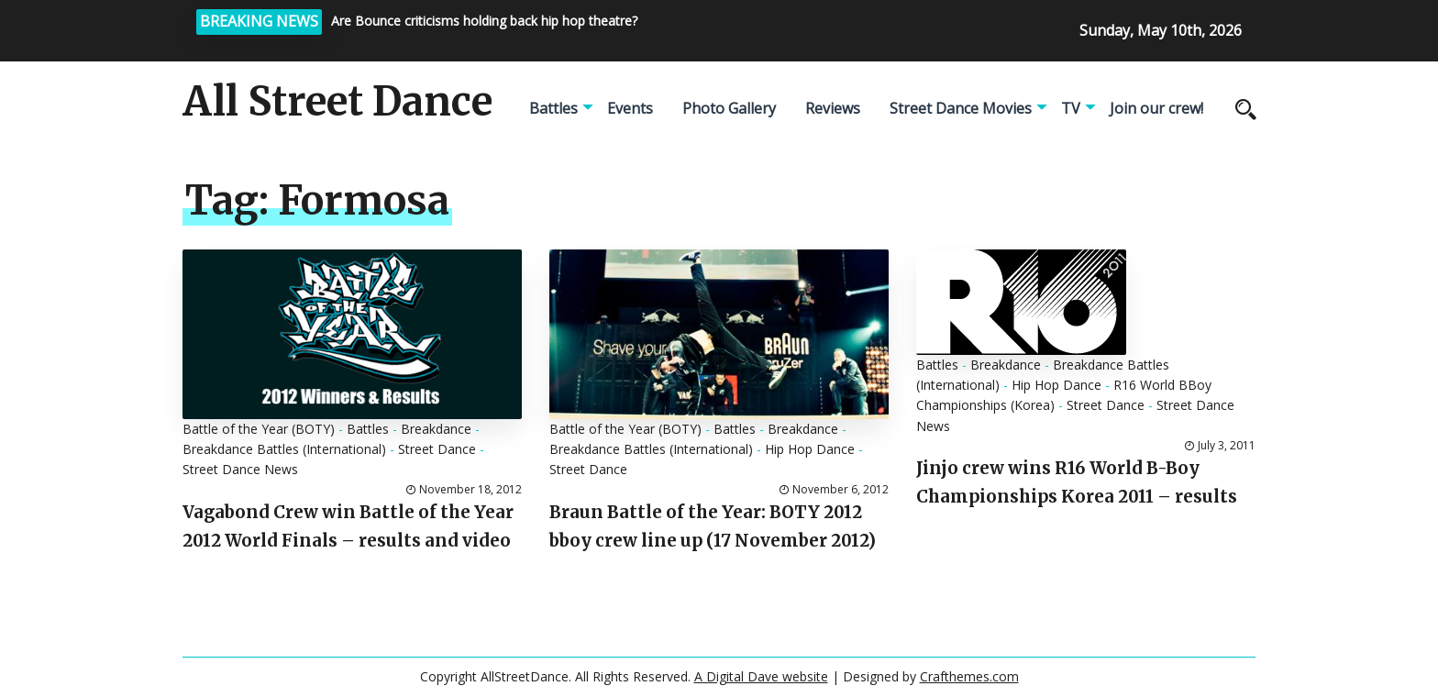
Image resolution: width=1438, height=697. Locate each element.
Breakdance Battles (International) (284, 449)
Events (630, 108)
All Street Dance (337, 102)
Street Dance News (240, 469)
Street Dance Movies (961, 108)
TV (1070, 108)
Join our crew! (1156, 108)
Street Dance (437, 449)
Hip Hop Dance (810, 449)
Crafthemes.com (969, 676)
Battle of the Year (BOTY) (259, 428)
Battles (553, 108)
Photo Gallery (729, 108)
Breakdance (436, 428)
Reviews (832, 108)
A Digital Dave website (761, 676)
